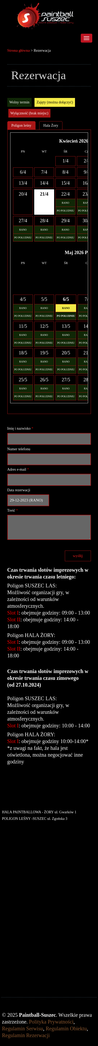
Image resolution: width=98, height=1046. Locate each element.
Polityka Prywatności (51, 1022)
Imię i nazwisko (20, 428)
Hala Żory (50, 125)
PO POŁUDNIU (65, 210)
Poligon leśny (21, 125)
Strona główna (18, 50)
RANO (65, 202)
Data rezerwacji (18, 490)
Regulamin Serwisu (22, 1028)
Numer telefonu (18, 449)
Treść (12, 510)
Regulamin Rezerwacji (26, 1035)
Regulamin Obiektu (66, 1028)
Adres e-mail (18, 469)
